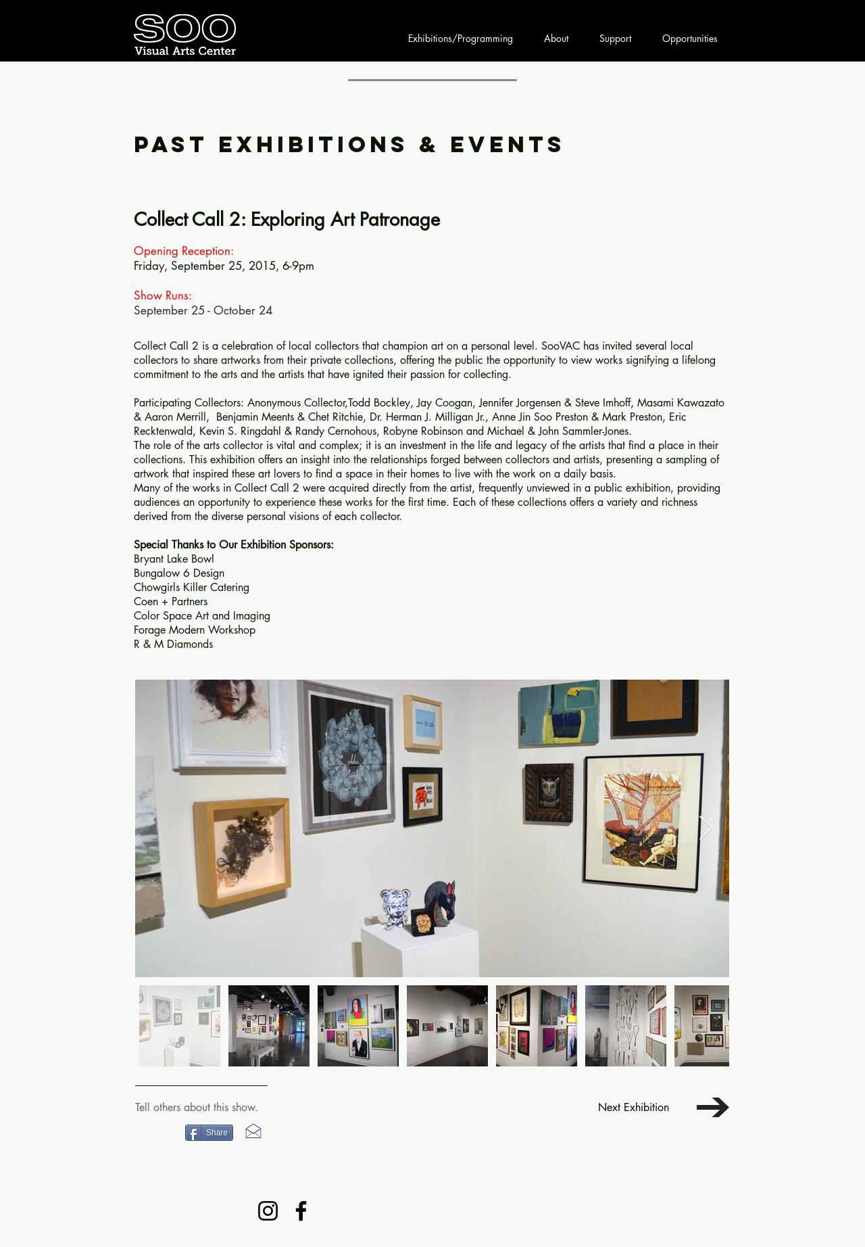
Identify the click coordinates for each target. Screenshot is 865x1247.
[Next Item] (706, 829)
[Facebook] (301, 1211)
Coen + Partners (170, 601)
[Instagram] (268, 1211)
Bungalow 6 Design (179, 573)
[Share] (209, 1133)
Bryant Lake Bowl (174, 559)
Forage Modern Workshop (194, 630)
